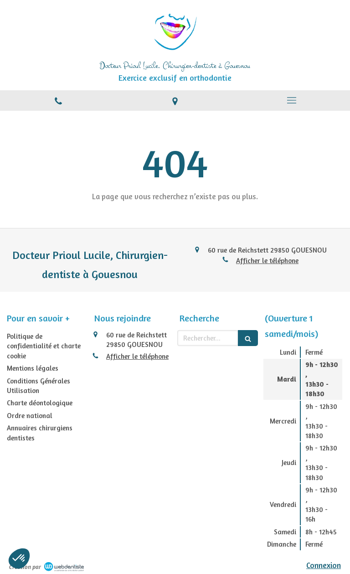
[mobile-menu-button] (291, 100)
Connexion (323, 565)
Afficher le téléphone (267, 260)
